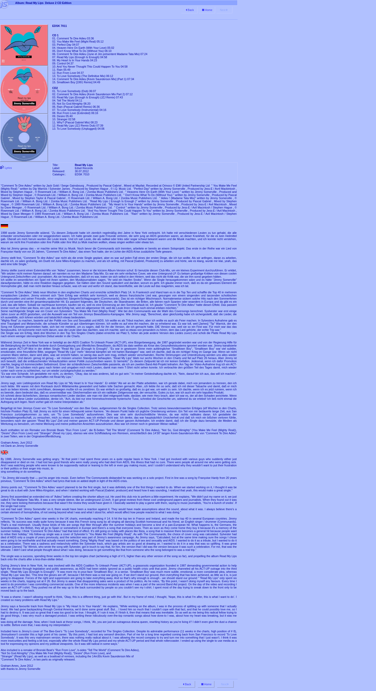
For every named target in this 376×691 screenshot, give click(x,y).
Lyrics (8, 167)
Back (189, 9)
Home (206, 9)
